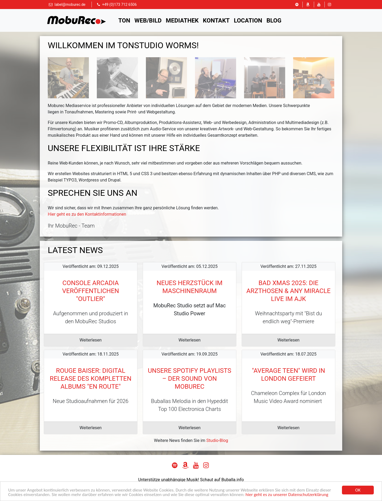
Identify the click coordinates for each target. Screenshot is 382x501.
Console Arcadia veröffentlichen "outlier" (90, 291)
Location (248, 20)
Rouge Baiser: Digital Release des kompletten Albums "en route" (91, 378)
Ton (124, 20)
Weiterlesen (91, 340)
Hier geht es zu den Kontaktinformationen (87, 214)
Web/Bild (148, 20)
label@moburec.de (69, 4)
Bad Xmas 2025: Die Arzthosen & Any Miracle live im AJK (288, 291)
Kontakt (216, 20)
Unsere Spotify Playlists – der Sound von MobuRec (189, 378)
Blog (273, 20)
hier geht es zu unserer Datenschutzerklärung (287, 496)
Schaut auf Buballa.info (222, 479)
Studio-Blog (217, 440)
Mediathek (182, 20)
